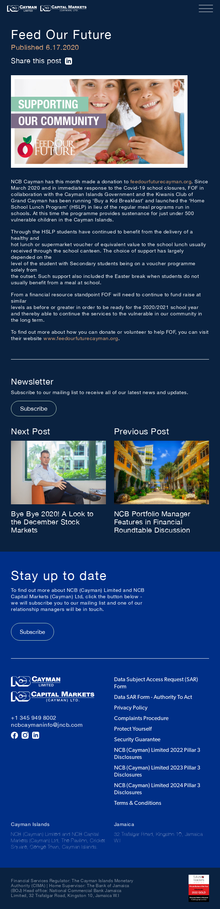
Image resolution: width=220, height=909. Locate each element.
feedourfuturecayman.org (161, 181)
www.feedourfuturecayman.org (80, 338)
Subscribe (33, 408)
